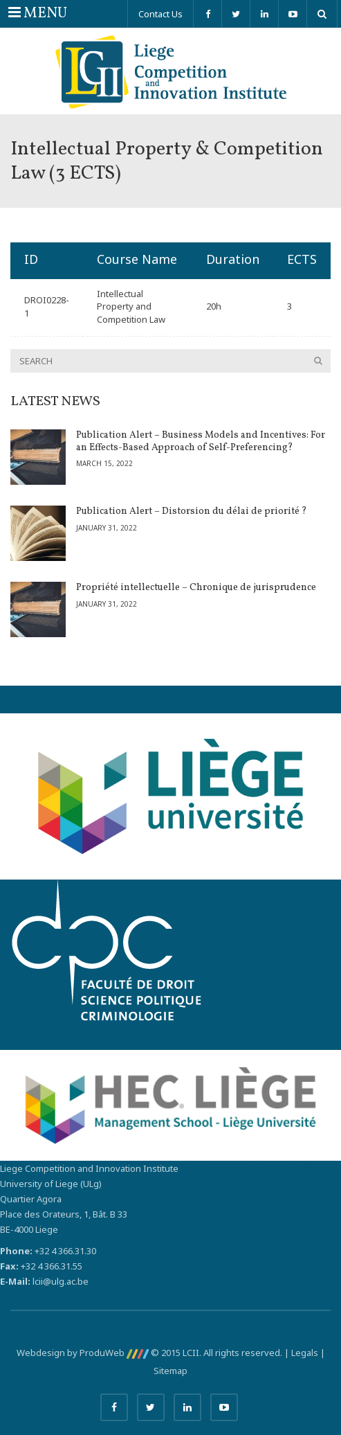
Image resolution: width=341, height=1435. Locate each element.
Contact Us (160, 14)
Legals (304, 1352)
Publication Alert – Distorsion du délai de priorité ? (191, 511)
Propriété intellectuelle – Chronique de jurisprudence (196, 587)
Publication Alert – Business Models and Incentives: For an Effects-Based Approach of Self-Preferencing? (200, 441)
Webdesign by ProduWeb (83, 1352)
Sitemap (170, 1370)
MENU (37, 13)
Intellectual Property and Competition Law (131, 306)
